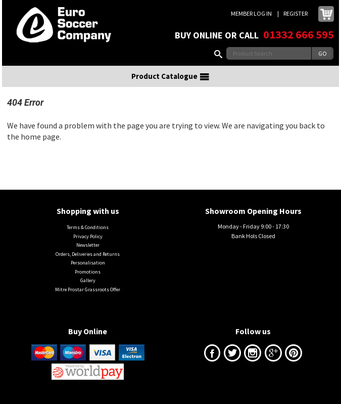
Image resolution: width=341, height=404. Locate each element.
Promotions (88, 271)
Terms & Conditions (88, 227)
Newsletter (88, 245)
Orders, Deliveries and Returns (88, 254)
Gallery (87, 280)
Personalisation (88, 262)
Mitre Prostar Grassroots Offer (87, 289)
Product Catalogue (170, 76)
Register (295, 13)
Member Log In (251, 13)
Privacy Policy (88, 236)
